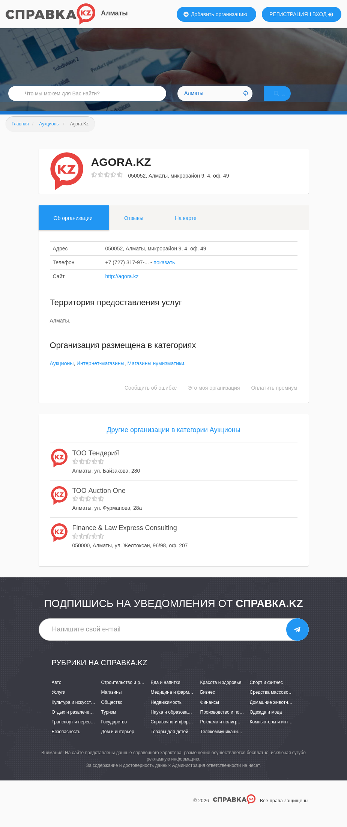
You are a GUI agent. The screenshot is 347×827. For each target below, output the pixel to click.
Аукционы (62, 373)
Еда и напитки (165, 691)
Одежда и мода (266, 721)
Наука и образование (173, 721)
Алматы (114, 13)
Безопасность (66, 740)
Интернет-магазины (101, 373)
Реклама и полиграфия (224, 731)
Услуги (59, 701)
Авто (57, 691)
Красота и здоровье (221, 691)
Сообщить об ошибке (151, 397)
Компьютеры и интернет (275, 731)
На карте (186, 227)
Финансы (209, 711)
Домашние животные (272, 711)
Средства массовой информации (284, 701)
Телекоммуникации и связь (228, 740)
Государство (114, 731)
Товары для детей (169, 740)
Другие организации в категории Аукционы (173, 439)
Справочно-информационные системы (191, 731)
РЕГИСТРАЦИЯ (288, 14)
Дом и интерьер (117, 740)
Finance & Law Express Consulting (124, 537)
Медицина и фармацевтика (179, 701)
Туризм (108, 721)
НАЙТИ (287, 99)
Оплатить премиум (274, 397)
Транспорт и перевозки (76, 731)
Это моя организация (214, 397)
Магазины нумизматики (155, 373)
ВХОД (322, 14)
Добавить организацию (215, 14)
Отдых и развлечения (74, 721)
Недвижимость (166, 711)
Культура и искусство (74, 711)
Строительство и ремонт (127, 691)
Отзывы (133, 227)
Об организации (73, 227)
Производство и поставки (226, 721)
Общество (112, 711)
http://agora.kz (122, 285)
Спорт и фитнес (266, 691)
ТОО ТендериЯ (96, 462)
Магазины (111, 701)
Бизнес (207, 701)
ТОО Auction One (99, 499)
